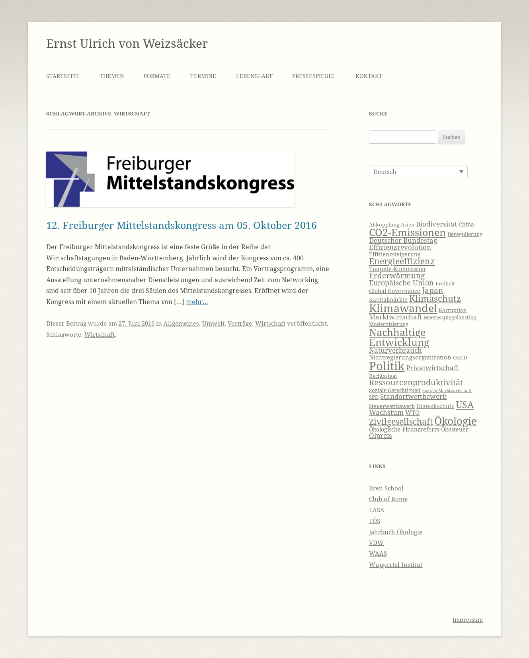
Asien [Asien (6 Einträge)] (407, 224)
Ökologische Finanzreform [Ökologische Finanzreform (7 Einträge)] (404, 429)
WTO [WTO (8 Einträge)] (412, 412)
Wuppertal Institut (395, 564)
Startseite (63, 76)
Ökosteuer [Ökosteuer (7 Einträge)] (454, 429)
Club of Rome (388, 499)
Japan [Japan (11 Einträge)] (432, 290)
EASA (377, 510)
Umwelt (213, 323)
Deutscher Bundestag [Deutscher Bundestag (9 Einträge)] (403, 240)
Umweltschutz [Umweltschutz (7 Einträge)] (435, 406)
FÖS (374, 521)
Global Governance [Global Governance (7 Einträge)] (394, 291)
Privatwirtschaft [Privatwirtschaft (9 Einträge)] (432, 367)
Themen (112, 76)
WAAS (378, 553)
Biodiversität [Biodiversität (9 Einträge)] (436, 223)
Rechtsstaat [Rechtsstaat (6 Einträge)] (383, 376)
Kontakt (369, 76)
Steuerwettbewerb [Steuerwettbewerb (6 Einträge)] (392, 406)
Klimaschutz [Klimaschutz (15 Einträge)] (435, 298)
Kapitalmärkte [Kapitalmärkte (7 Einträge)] (388, 299)
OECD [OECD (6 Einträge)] (460, 357)
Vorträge (240, 323)
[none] (418, 171)
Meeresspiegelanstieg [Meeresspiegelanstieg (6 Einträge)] (450, 317)
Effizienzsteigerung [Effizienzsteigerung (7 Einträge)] (395, 254)
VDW (376, 543)
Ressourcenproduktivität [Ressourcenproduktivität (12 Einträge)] (416, 382)
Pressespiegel (314, 76)
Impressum (468, 619)
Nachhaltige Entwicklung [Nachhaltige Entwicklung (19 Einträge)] (399, 337)
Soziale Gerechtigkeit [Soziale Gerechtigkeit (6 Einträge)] (395, 390)
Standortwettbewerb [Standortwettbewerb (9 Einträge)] (413, 396)
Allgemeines (181, 323)
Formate (157, 76)
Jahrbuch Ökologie (395, 532)
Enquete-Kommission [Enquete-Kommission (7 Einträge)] (397, 269)
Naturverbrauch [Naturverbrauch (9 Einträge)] (395, 350)
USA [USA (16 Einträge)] (465, 404)
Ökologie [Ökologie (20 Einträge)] (455, 421)
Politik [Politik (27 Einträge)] (386, 366)
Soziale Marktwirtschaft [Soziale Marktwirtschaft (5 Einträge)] (447, 390)
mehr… (197, 301)
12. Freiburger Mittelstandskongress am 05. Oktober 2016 (181, 225)
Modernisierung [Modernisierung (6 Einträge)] (388, 324)
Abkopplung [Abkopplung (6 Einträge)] (384, 224)
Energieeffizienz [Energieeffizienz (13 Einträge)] (402, 261)
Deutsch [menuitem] (384, 172)
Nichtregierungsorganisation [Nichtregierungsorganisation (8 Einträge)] (410, 357)
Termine (203, 76)
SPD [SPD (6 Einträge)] (374, 397)
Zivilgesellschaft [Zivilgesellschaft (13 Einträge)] (401, 421)
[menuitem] (418, 171)
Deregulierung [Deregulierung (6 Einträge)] (464, 234)
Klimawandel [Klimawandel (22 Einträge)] (403, 308)
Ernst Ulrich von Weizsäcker (127, 43)
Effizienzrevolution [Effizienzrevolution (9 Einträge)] (400, 247)
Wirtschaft (270, 323)
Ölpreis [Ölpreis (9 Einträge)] (380, 435)
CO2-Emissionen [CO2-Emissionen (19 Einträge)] (407, 232)
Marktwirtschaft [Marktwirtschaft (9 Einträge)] (395, 316)
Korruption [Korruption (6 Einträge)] (453, 310)
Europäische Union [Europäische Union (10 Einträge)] (401, 282)
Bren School (386, 488)
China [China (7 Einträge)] (466, 224)
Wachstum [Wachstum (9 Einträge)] (386, 412)
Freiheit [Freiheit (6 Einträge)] (445, 283)
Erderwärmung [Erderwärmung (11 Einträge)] (397, 275)
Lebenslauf (254, 76)
